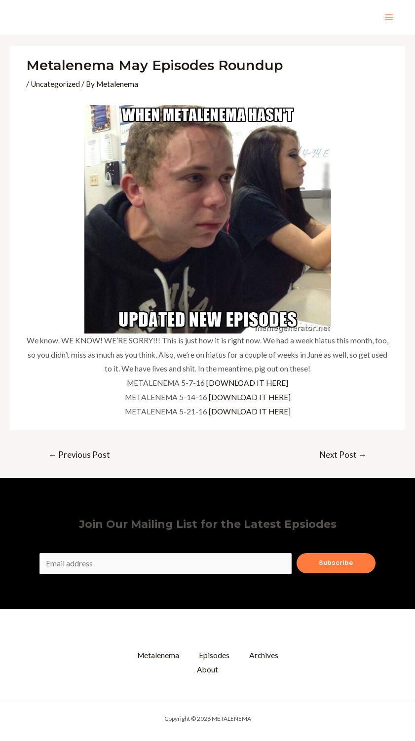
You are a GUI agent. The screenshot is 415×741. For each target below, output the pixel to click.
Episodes (214, 655)
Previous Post (79, 455)
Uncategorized (55, 83)
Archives (263, 655)
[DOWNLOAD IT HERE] (247, 382)
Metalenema (158, 655)
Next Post (343, 455)
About (207, 669)
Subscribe (336, 563)
